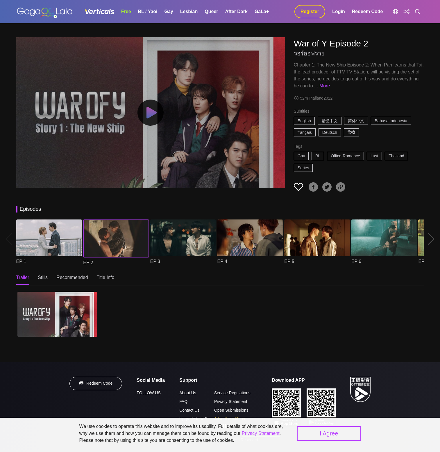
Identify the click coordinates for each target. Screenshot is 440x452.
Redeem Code (367, 11)
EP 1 (21, 261)
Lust (374, 156)
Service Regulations (232, 392)
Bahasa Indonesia (391, 120)
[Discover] (406, 11)
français (305, 132)
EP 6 (356, 261)
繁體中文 (329, 120)
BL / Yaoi (148, 11)
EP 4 (222, 261)
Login (338, 11)
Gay (168, 11)
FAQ (183, 401)
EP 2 (88, 262)
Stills (43, 277)
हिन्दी (351, 132)
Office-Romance (345, 156)
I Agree (329, 433)
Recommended (72, 277)
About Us (187, 392)
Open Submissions (231, 410)
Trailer (22, 277)
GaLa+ (262, 11)
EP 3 (155, 261)
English (304, 120)
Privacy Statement (230, 401)
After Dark (236, 11)
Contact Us (189, 410)
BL (317, 156)
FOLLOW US (148, 392)
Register (310, 11)
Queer (211, 11)
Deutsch (329, 132)
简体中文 (356, 120)
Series (303, 167)
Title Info (106, 277)
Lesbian (189, 11)
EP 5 (289, 261)
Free (126, 11)
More (324, 85)
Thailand (396, 156)
